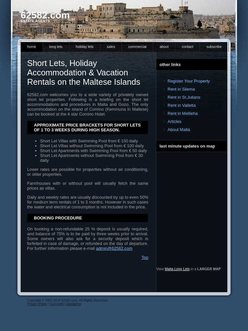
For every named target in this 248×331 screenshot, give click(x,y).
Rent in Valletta (182, 105)
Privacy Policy (37, 304)
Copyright (57, 304)
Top (144, 257)
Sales (111, 47)
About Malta (179, 129)
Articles (174, 121)
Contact (187, 47)
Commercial (137, 47)
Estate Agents (35, 21)
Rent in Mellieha (183, 113)
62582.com (45, 15)
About (164, 47)
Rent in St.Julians (184, 97)
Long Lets (56, 47)
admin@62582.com (114, 248)
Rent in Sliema (181, 89)
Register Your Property (189, 81)
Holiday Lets (85, 47)
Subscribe (214, 47)
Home (31, 47)
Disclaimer (73, 304)
